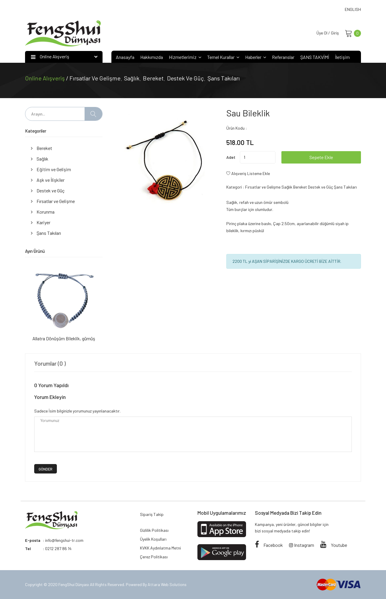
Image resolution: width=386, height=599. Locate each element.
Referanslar (283, 57)
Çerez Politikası (154, 556)
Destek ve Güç (185, 78)
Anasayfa (125, 57)
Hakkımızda (151, 57)
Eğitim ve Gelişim (51, 169)
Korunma (43, 211)
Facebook (269, 545)
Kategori (234, 186)
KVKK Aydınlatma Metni (160, 547)
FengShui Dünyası (74, 584)
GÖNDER (45, 469)
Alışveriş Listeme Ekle (250, 173)
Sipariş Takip (152, 514)
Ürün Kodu (235, 128)
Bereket (153, 78)
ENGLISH (353, 9)
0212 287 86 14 (58, 548)
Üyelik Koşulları (153, 539)
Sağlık (131, 78)
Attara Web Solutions (167, 584)
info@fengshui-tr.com (64, 540)
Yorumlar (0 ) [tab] (50, 363)
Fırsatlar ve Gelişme (95, 78)
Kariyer (40, 222)
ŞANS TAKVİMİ (314, 57)
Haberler (255, 57)
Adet (230, 157)
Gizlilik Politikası (154, 530)
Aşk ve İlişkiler (48, 180)
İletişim (342, 57)
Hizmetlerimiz (185, 57)
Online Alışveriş (45, 78)
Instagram (301, 545)
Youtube (333, 545)
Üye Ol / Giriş (327, 32)
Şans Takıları (223, 78)
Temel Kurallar (223, 57)
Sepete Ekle (321, 157)
